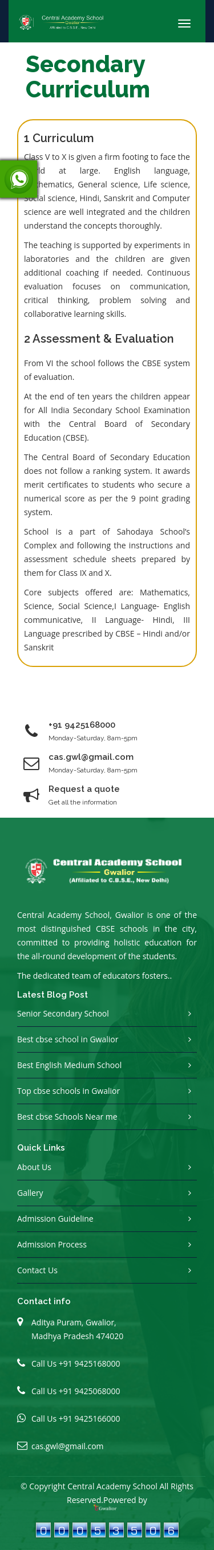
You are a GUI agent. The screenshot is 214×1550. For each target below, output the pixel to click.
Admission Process (52, 1244)
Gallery (30, 1192)
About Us (34, 1166)
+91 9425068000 (89, 1391)
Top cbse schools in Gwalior (68, 1090)
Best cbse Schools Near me (67, 1116)
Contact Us (37, 1270)
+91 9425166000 (89, 1418)
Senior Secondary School (63, 1013)
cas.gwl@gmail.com (67, 1446)
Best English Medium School (69, 1065)
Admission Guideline (55, 1218)
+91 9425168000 (82, 725)
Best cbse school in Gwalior (67, 1039)
